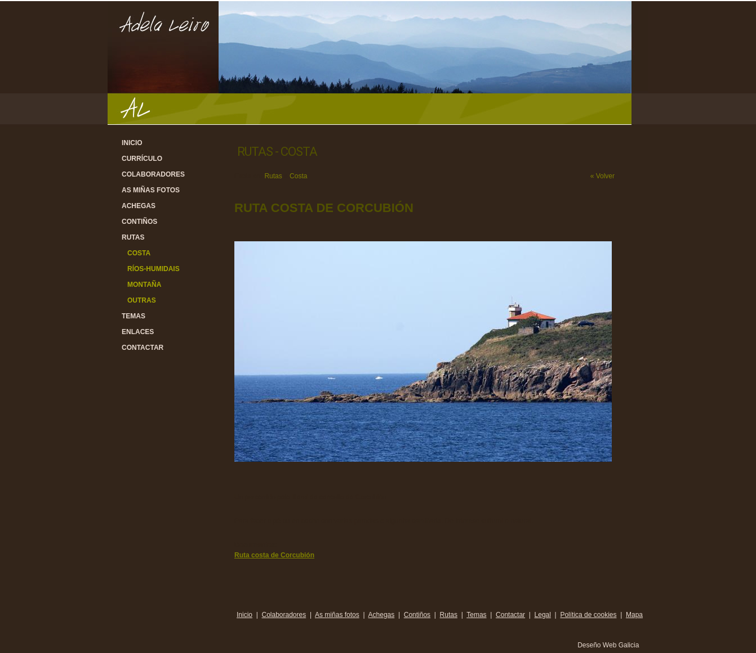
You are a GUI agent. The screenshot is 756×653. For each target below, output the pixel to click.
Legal (543, 615)
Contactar (142, 348)
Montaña (144, 285)
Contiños (139, 222)
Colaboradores (153, 174)
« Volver (602, 176)
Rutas (133, 237)
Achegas (138, 206)
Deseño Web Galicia (609, 645)
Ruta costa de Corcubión (274, 555)
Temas (133, 316)
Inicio (132, 143)
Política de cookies (588, 615)
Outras (141, 300)
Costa (138, 253)
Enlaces (138, 332)
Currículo (142, 159)
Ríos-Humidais (153, 269)
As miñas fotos (151, 190)
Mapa (634, 615)
